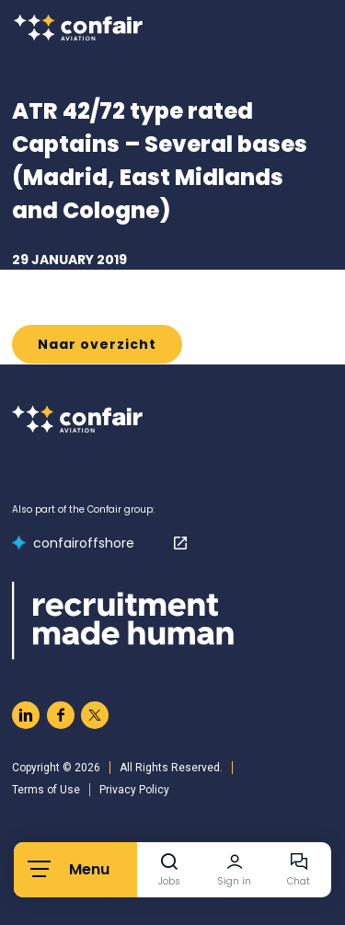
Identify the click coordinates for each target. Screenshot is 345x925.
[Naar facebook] (61, 715)
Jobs (169, 881)
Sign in (234, 881)
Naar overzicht (97, 344)
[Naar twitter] (95, 715)
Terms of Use (46, 789)
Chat (298, 881)
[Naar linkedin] (26, 715)
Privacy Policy (134, 789)
